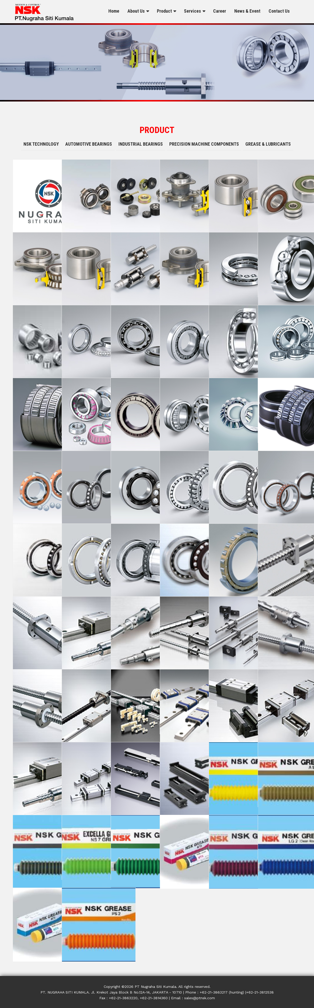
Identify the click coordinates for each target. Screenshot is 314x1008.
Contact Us (279, 11)
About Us (136, 11)
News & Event (247, 11)
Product (164, 11)
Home (113, 11)
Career (219, 11)
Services (192, 11)
